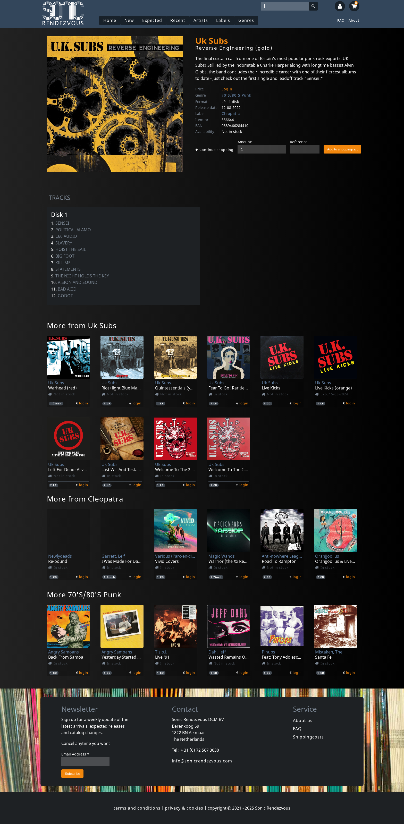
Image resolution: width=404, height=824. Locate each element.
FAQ (340, 20)
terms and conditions (137, 808)
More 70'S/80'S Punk (84, 594)
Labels (223, 20)
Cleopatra (231, 113)
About (354, 20)
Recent (177, 20)
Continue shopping (214, 149)
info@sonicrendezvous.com (202, 761)
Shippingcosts (308, 737)
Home (109, 20)
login (83, 403)
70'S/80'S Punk (236, 95)
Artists (200, 20)
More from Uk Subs (81, 325)
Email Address (75, 754)
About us (303, 720)
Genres (246, 20)
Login (227, 89)
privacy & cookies (184, 808)
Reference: (299, 141)
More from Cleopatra (85, 499)
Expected (152, 20)
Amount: (245, 141)
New (129, 20)
